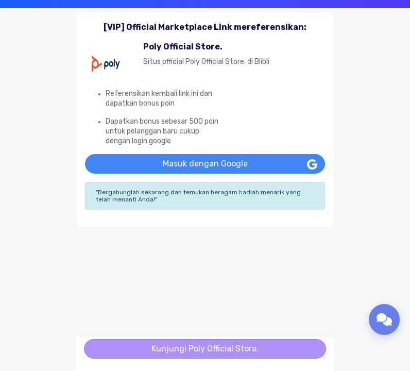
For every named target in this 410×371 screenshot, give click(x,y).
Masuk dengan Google (205, 163)
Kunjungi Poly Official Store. (205, 348)
